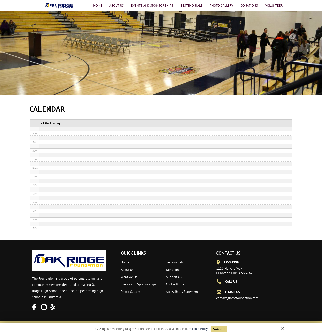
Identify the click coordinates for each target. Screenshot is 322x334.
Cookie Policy (199, 329)
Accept (219, 329)
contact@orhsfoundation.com (237, 298)
